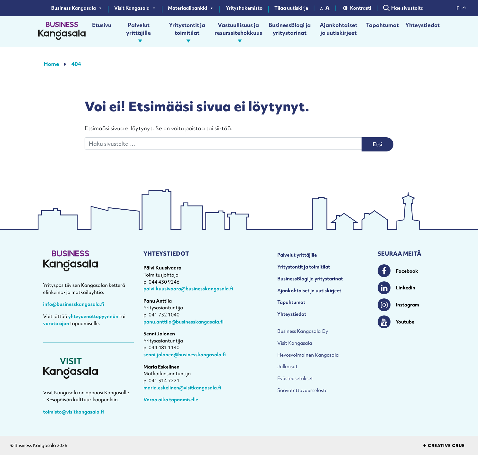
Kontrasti (357, 8)
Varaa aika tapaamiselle (170, 399)
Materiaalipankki (191, 8)
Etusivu (101, 25)
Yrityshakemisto (244, 8)
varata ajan (56, 323)
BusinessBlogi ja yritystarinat (290, 28)
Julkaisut (287, 366)
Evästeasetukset (295, 378)
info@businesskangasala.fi (73, 304)
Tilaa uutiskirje (291, 8)
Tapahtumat (382, 25)
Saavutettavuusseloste (302, 390)
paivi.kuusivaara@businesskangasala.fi (188, 288)
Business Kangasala (76, 8)
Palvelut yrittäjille (140, 31)
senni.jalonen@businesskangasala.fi (184, 354)
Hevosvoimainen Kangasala (308, 354)
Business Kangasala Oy (302, 331)
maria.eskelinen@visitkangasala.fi (182, 387)
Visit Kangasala (135, 8)
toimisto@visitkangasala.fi (73, 411)
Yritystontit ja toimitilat (188, 31)
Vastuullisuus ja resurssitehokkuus (238, 31)
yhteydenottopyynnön (93, 316)
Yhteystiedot (422, 25)
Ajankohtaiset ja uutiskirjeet (338, 28)
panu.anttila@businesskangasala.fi (183, 321)
